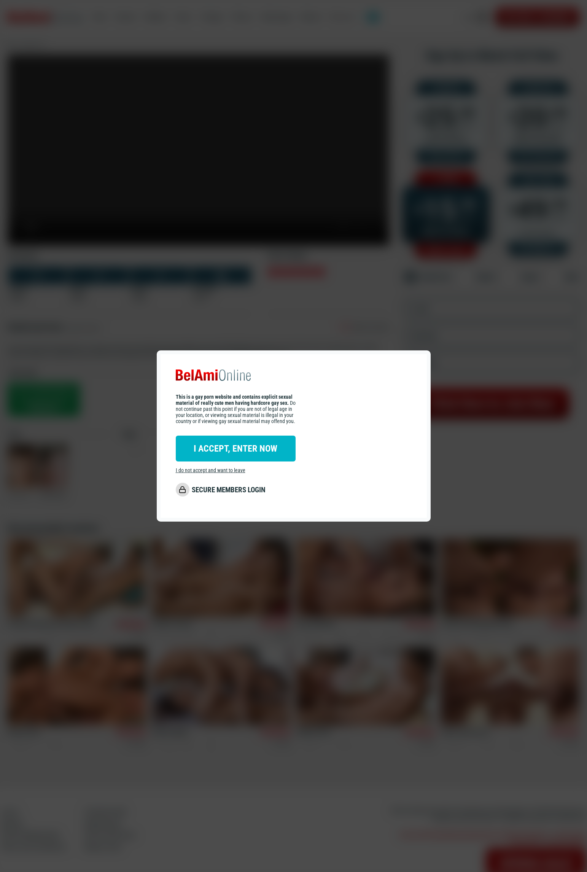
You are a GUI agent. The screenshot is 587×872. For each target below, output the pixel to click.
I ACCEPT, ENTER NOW (235, 448)
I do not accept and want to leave (210, 470)
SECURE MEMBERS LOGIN (229, 489)
